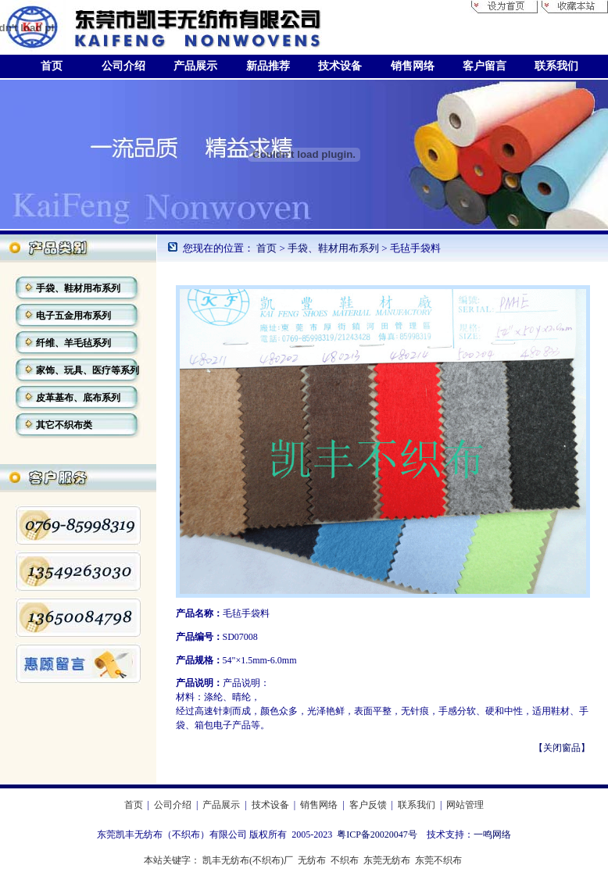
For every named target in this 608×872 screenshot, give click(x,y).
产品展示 (221, 804)
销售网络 (319, 804)
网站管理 (465, 804)
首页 (266, 248)
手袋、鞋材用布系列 (334, 248)
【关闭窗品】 (562, 747)
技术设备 (270, 804)
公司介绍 (172, 804)
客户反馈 (368, 804)
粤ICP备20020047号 (377, 834)
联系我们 (416, 804)
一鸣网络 (492, 834)
